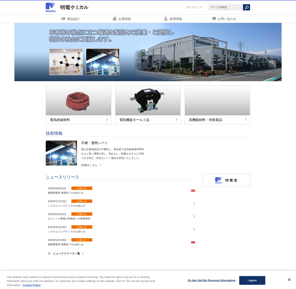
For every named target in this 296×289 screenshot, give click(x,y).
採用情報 (176, 19)
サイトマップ (194, 7)
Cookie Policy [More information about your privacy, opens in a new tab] (32, 286)
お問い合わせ (227, 19)
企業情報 (124, 19)
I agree (252, 281)
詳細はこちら (89, 165)
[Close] (289, 280)
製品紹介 (73, 19)
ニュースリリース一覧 (66, 253)
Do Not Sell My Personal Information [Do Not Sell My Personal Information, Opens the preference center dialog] (212, 281)
